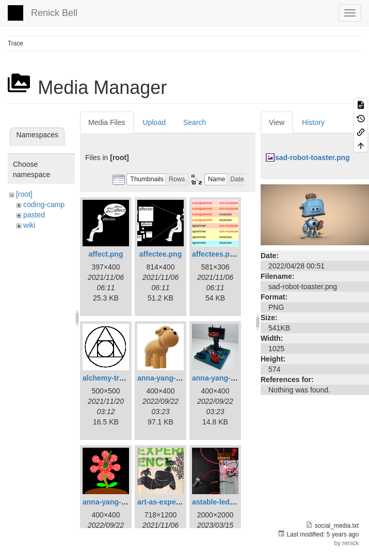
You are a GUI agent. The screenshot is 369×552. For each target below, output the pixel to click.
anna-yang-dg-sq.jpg (227, 378)
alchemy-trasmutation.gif (125, 378)
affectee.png (160, 254)
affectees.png (215, 254)
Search (194, 122)
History (313, 122)
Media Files (106, 122)
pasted (34, 215)
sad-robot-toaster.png (312, 157)
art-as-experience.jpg (173, 502)
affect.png (106, 254)
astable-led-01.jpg (222, 502)
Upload (154, 122)
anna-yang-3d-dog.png (176, 378)
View (276, 122)
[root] (24, 194)
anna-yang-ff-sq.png (117, 502)
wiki (29, 225)
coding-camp (44, 204)
